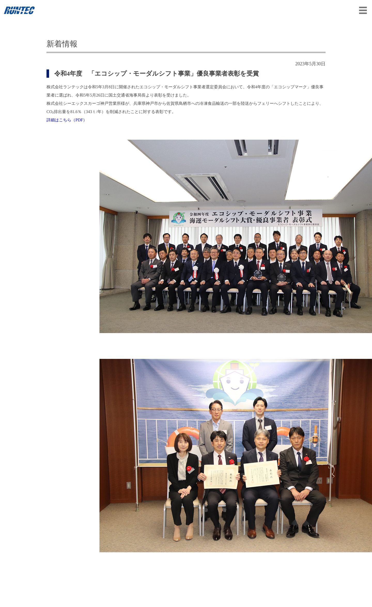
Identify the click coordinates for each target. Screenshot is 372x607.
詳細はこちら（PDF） (67, 120)
